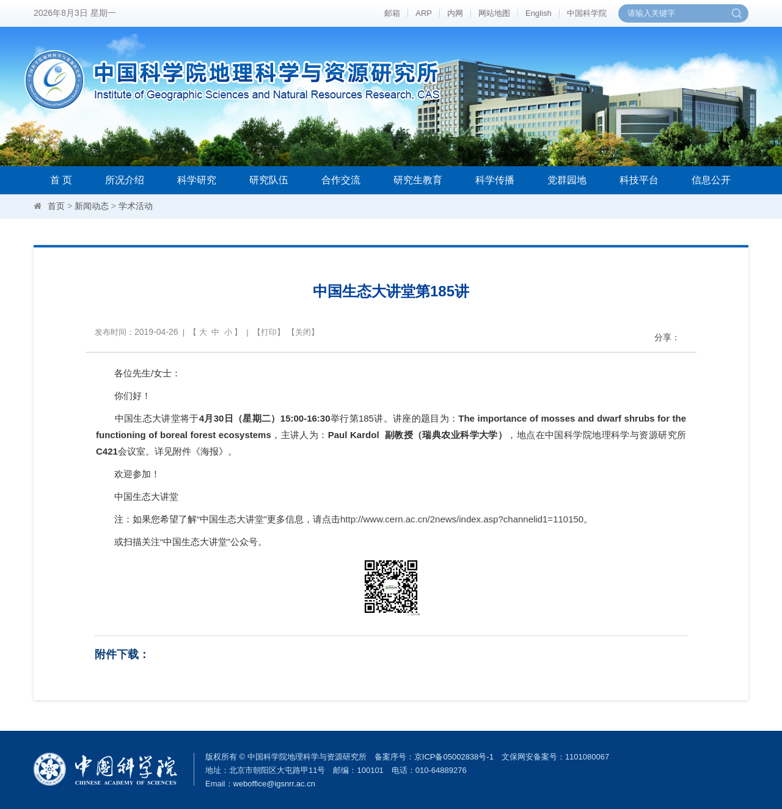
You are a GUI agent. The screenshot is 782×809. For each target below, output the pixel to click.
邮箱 (392, 13)
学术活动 (136, 206)
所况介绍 (124, 180)
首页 (56, 206)
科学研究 (196, 180)
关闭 (303, 332)
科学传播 (494, 180)
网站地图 (494, 13)
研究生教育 (417, 180)
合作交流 (340, 180)
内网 (455, 13)
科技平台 (639, 180)
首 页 (61, 180)
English (538, 13)
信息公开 (711, 180)
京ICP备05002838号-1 (454, 756)
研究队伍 (268, 180)
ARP (423, 13)
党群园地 (566, 180)
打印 (269, 332)
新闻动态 (92, 206)
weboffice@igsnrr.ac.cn (274, 783)
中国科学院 (587, 13)
